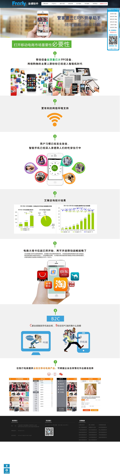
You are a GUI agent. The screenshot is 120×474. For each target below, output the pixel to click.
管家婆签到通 (102, 425)
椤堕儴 (110, 48)
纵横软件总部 (92, 427)
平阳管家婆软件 (103, 434)
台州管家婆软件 (93, 437)
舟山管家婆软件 (103, 430)
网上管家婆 (92, 425)
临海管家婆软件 (103, 437)
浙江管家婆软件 (83, 427)
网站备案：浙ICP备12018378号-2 (60, 425)
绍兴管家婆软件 (93, 430)
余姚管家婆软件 (83, 432)
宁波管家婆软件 (83, 430)
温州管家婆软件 (103, 432)
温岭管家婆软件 (83, 439)
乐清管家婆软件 (83, 437)
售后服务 (87, 3)
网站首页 (45, 3)
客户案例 (78, 3)
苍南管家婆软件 (93, 434)
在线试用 (70, 3)
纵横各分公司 (103, 3)
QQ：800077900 (49, 425)
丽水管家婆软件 (93, 439)
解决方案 (62, 3)
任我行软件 (82, 425)
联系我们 (95, 3)
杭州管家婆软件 (103, 427)
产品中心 (54, 3)
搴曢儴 (116, 48)
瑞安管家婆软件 (83, 434)
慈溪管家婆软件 (93, 432)
